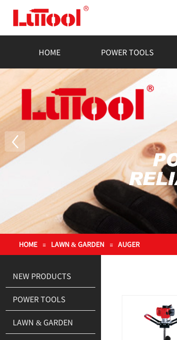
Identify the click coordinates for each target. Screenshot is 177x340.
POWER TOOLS (127, 52)
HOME (49, 52)
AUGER (129, 244)
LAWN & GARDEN (78, 244)
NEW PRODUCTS (42, 275)
